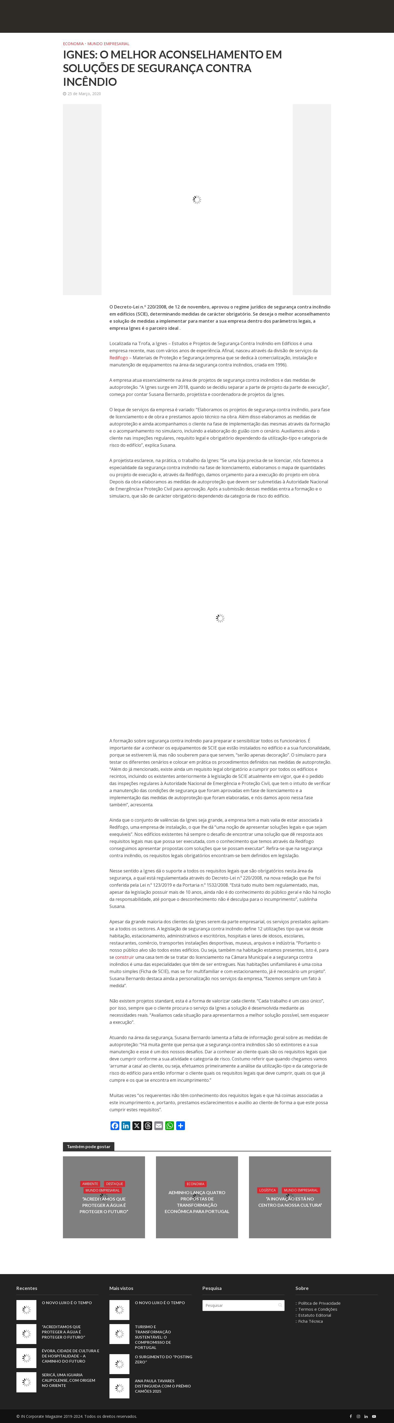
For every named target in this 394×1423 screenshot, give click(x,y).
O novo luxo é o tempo (67, 1302)
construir (125, 957)
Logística (267, 1190)
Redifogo (118, 358)
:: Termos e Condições (316, 1309)
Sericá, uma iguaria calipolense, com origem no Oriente (68, 1379)
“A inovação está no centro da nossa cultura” (290, 1202)
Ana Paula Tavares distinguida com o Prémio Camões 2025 (163, 1385)
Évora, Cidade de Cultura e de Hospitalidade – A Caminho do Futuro (70, 1355)
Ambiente (90, 1183)
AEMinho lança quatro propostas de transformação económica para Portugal (197, 1202)
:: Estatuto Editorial (313, 1315)
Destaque (114, 1183)
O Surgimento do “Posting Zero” (163, 1359)
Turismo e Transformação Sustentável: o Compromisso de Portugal (153, 1337)
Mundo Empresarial (108, 43)
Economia (73, 43)
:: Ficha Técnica (309, 1321)
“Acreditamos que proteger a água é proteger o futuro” (104, 1205)
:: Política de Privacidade (318, 1303)
